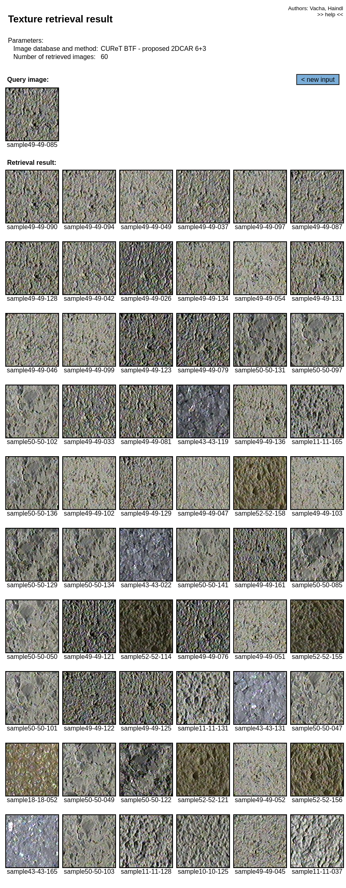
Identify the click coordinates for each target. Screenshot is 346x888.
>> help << (330, 14)
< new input (318, 79)
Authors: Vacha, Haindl (315, 8)
